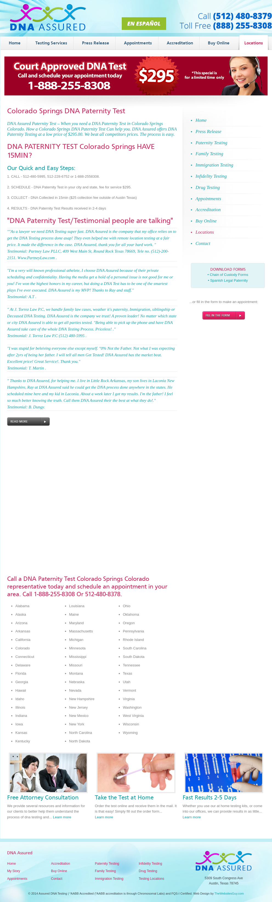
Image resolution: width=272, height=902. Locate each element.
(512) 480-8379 (242, 15)
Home (11, 864)
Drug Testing (148, 871)
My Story (13, 871)
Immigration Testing (109, 879)
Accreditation (60, 864)
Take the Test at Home (124, 797)
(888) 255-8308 (242, 25)
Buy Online (59, 871)
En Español (143, 23)
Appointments (17, 879)
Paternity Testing (107, 864)
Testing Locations (151, 879)
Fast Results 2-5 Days (209, 797)
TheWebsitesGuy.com (229, 893)
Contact (56, 879)
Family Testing (105, 871)
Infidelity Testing (150, 864)
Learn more (62, 817)
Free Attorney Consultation (43, 797)
